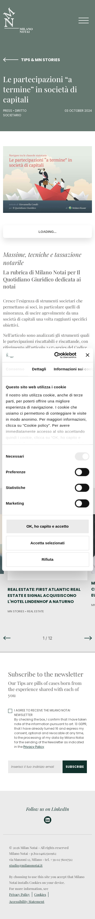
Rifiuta (47, 559)
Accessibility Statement (26, 901)
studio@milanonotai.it (26, 865)
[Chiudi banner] (87, 355)
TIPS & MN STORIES (40, 60)
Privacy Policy (33, 747)
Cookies (40, 894)
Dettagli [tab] (39, 369)
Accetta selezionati (47, 543)
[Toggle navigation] (83, 20)
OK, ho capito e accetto (47, 526)
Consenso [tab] (15, 369)
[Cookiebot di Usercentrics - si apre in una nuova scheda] (56, 355)
